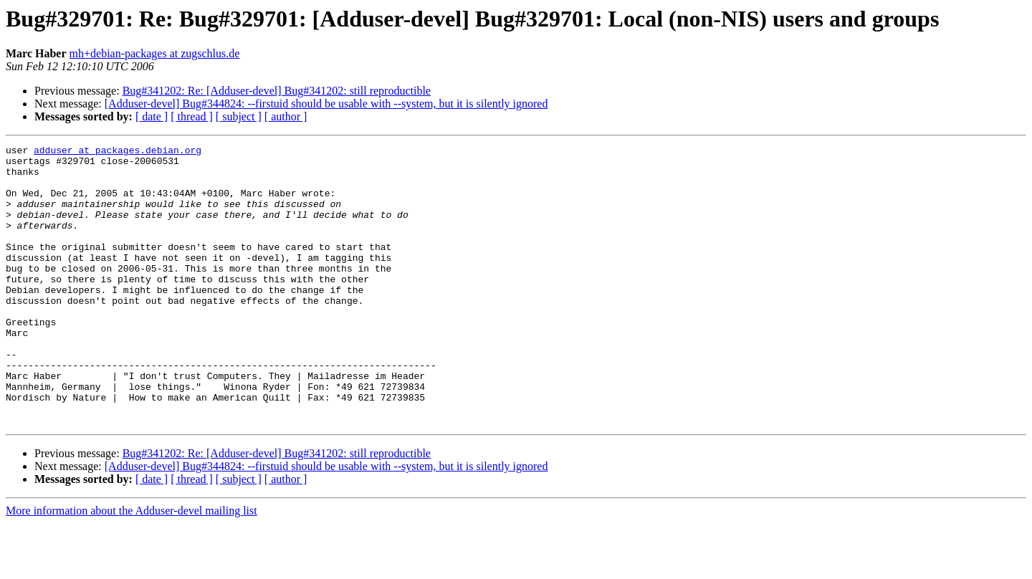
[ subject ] (239, 116)
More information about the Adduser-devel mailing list (131, 566)
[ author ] (285, 116)
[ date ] (151, 116)
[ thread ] (192, 116)
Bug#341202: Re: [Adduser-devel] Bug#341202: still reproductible (277, 91)
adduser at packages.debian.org (117, 151)
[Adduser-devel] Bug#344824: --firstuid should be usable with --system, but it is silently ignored (326, 103)
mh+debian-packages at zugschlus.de (155, 53)
